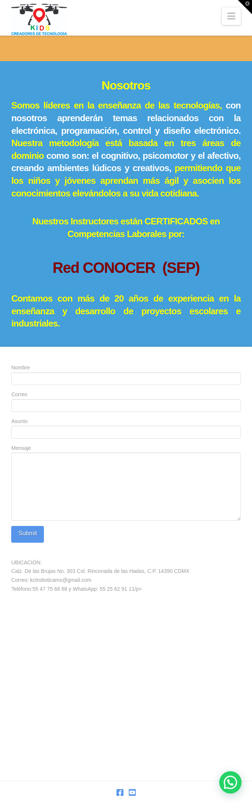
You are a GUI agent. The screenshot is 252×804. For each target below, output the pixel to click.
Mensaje (125, 452)
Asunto (125, 427)
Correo (125, 400)
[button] (231, 16)
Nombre (125, 374)
